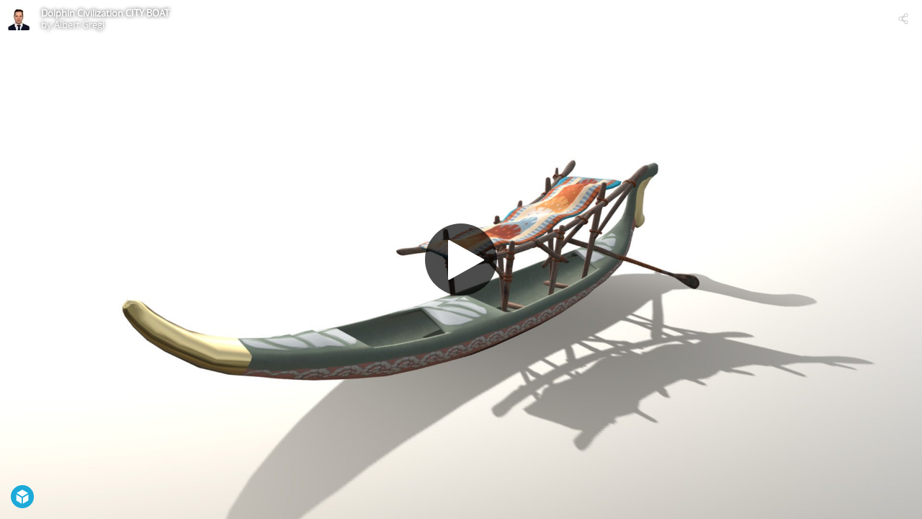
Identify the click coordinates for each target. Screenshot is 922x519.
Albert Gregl (79, 24)
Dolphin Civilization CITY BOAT (105, 12)
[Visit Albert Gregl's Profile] (18, 18)
